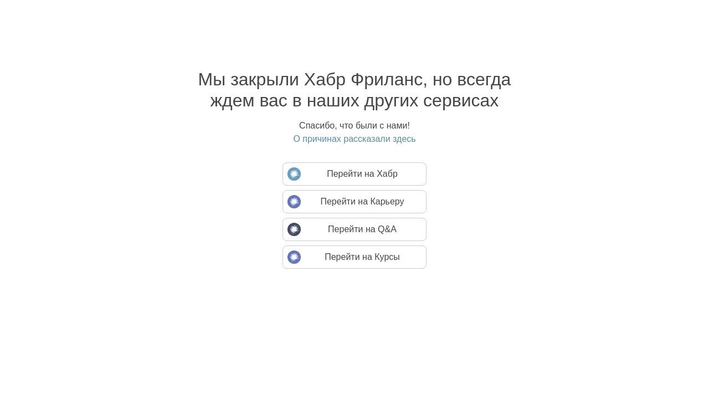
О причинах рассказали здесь (354, 139)
